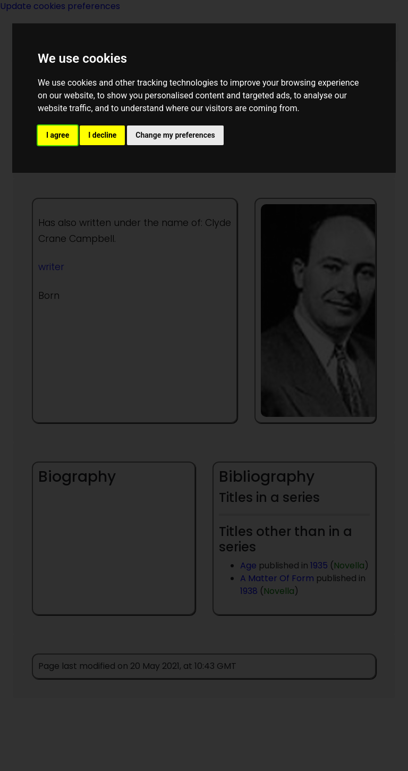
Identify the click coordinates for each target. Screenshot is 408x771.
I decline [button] (102, 135)
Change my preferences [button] (175, 135)
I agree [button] (57, 135)
